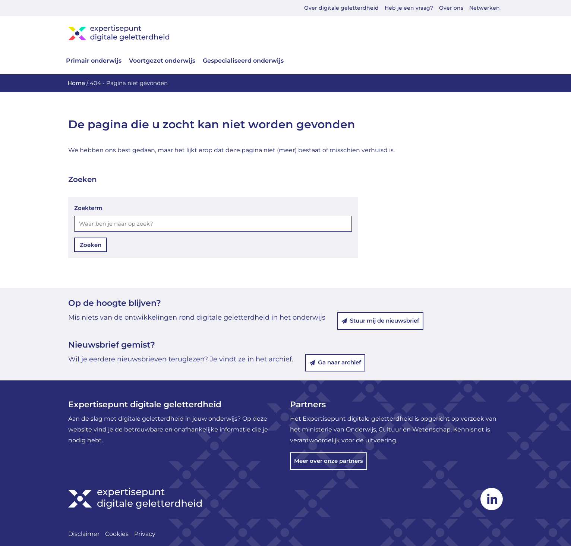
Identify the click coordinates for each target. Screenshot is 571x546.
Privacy (144, 533)
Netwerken (484, 7)
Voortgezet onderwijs (162, 60)
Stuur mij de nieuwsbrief (380, 320)
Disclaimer (84, 533)
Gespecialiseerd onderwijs (243, 60)
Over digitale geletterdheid (341, 7)
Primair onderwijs (94, 60)
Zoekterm (88, 207)
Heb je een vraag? (409, 7)
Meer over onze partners (328, 460)
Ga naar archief (335, 362)
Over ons (451, 7)
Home (76, 83)
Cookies (117, 533)
